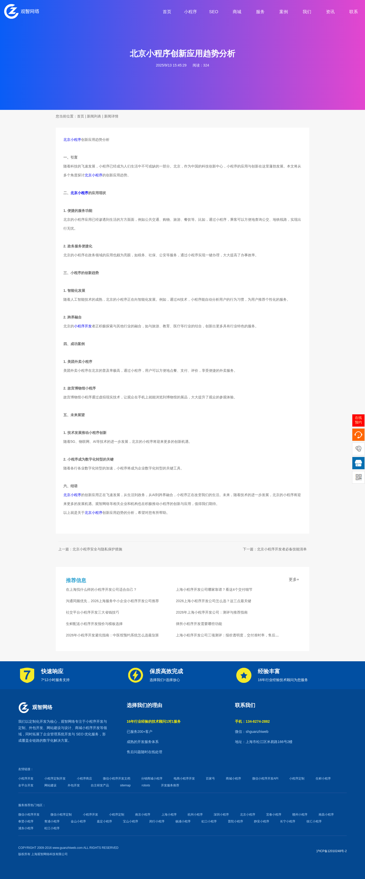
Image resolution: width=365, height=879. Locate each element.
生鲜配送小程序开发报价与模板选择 (94, 624)
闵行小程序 (157, 821)
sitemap (125, 785)
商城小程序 (84, 728)
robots (146, 785)
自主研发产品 (100, 785)
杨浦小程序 (183, 821)
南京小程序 (142, 814)
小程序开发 (83, 326)
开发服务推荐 (170, 785)
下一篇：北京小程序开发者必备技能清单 (275, 549)
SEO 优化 (84, 734)
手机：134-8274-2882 (252, 721)
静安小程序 (261, 821)
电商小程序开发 (184, 778)
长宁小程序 (287, 821)
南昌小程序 (326, 814)
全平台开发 (25, 785)
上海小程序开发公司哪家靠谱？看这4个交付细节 (214, 589)
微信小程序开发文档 (116, 778)
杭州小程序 (195, 814)
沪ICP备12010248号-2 (331, 851)
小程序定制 (296, 778)
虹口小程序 (209, 821)
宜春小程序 (273, 814)
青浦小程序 (52, 821)
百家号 (210, 778)
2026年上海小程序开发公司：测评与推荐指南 (212, 612)
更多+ (294, 579)
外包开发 (74, 785)
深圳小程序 (221, 814)
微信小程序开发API (265, 778)
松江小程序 (52, 828)
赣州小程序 (299, 814)
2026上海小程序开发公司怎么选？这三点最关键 (213, 601)
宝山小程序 (130, 821)
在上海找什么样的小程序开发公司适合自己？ (101, 589)
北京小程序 (72, 140)
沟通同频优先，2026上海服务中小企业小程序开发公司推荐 (112, 601)
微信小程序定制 (61, 814)
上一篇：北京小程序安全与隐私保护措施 (90, 549)
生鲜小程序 (323, 778)
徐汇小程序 (314, 821)
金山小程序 (78, 821)
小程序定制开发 (55, 778)
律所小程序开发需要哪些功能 (199, 624)
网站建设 (54, 728)
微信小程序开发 (29, 814)
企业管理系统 (53, 734)
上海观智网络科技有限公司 (49, 854)
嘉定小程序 (104, 821)
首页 (80, 116)
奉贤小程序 (25, 821)
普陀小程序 (235, 821)
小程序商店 (84, 778)
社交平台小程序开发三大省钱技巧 (92, 612)
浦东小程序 (25, 828)
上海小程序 (169, 814)
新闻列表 (94, 116)
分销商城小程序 (151, 778)
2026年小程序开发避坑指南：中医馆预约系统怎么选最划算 (112, 635)
